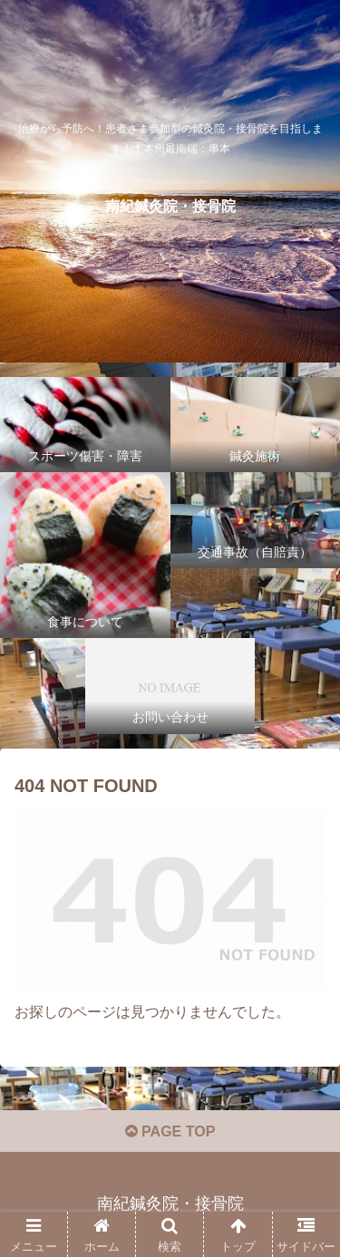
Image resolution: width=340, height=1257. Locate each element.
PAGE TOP (170, 1131)
